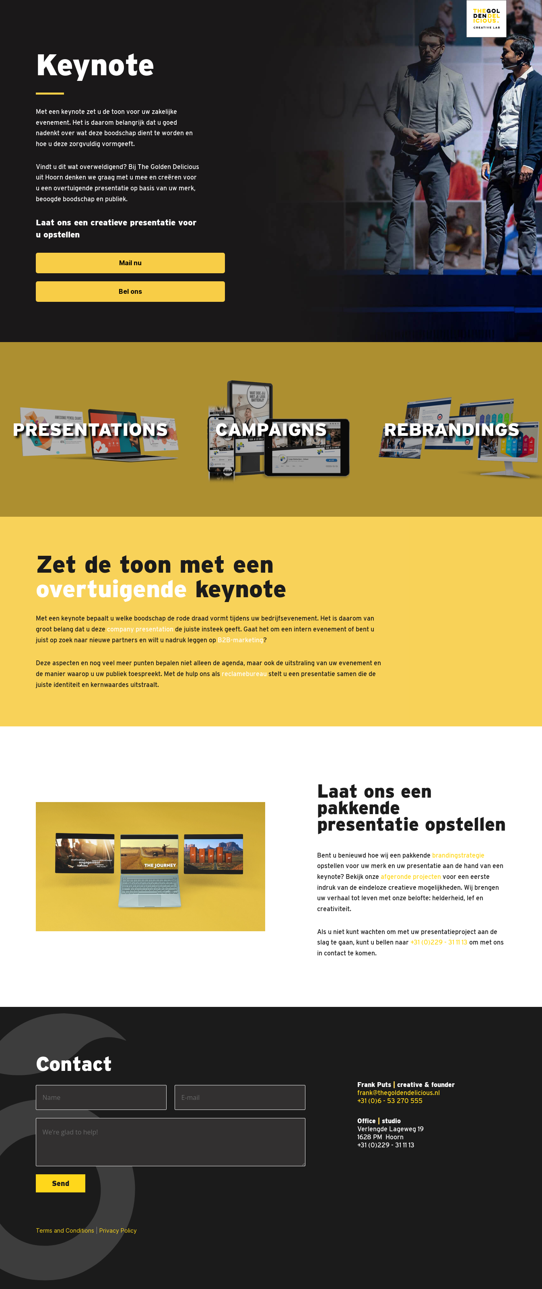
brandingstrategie (458, 855)
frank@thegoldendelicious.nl (398, 1093)
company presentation (140, 629)
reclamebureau (244, 674)
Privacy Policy (118, 1230)
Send (60, 1183)
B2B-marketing (240, 640)
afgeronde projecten (411, 877)
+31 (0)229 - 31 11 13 (439, 942)
